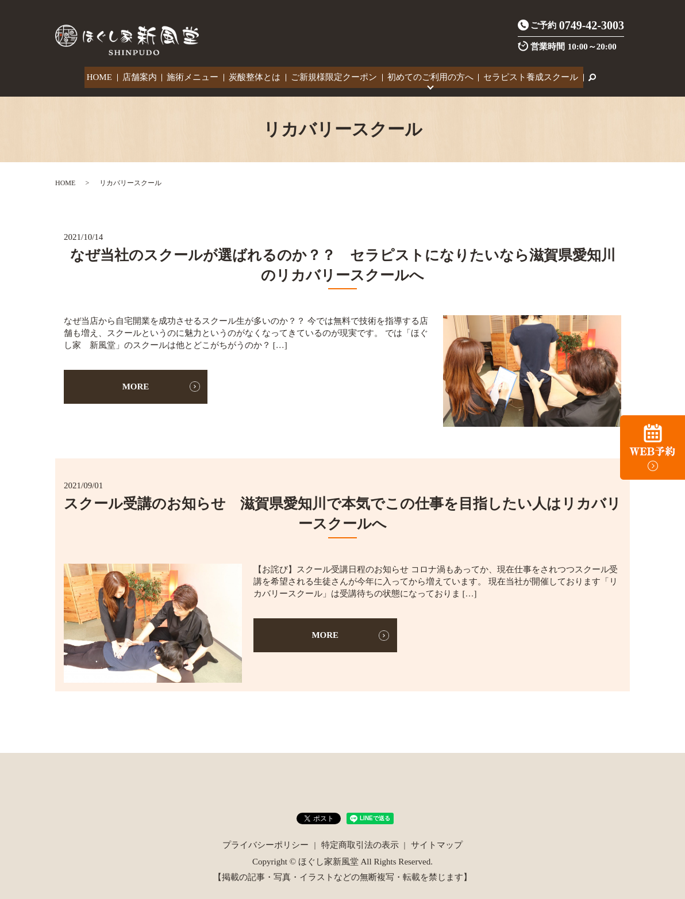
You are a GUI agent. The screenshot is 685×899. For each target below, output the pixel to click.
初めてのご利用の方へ (425, 76)
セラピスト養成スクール (523, 76)
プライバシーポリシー (265, 841)
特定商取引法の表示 (360, 841)
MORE (135, 383)
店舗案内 (143, 76)
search (582, 76)
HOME (106, 76)
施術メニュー (195, 76)
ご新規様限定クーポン (331, 76)
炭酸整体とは (254, 76)
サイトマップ (437, 841)
